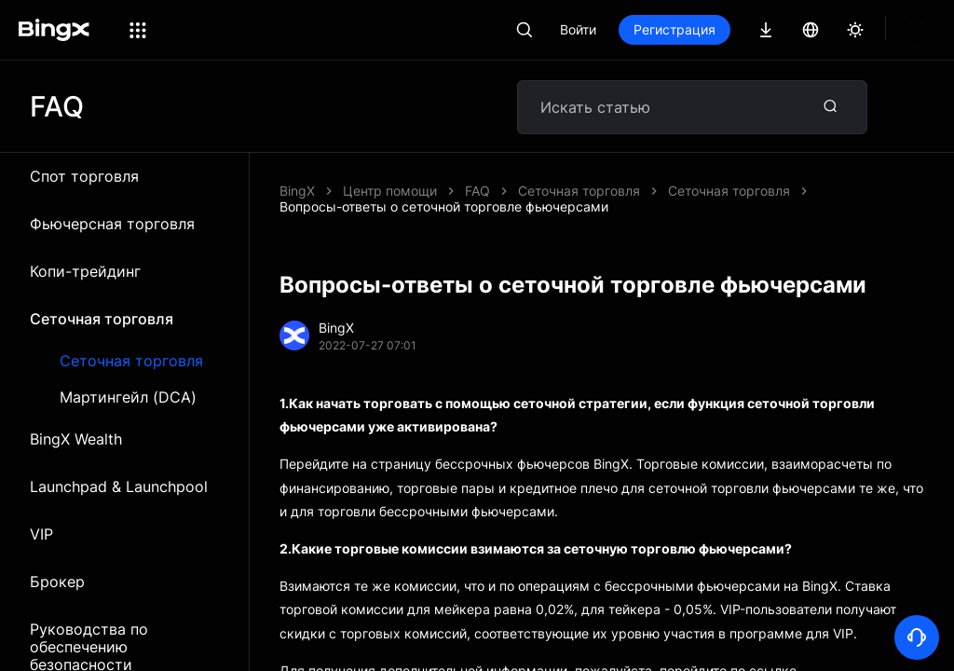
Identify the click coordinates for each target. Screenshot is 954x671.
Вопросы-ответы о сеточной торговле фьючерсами (629, 191)
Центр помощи (390, 191)
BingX (297, 191)
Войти (641, 29)
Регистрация (738, 29)
